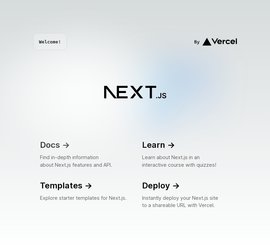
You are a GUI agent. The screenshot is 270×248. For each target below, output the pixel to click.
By (215, 42)
